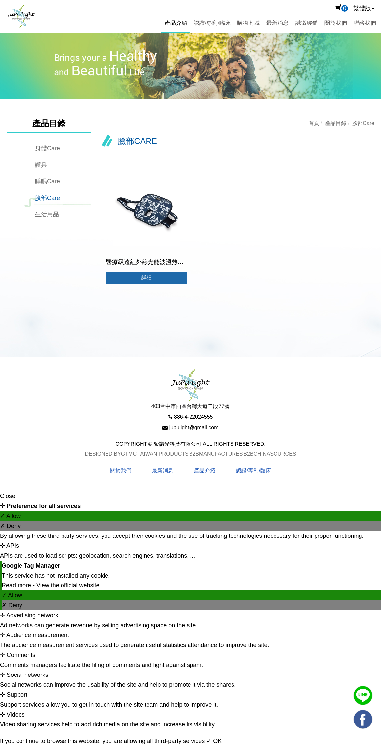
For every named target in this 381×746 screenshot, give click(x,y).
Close (7, 496)
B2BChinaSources (269, 454)
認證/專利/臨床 (212, 23)
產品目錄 (335, 123)
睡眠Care (47, 181)
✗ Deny (10, 526)
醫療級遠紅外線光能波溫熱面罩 (148, 262)
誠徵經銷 (306, 23)
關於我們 (335, 23)
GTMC (129, 454)
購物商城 (248, 23)
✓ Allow (10, 516)
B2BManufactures (216, 454)
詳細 (146, 277)
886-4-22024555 (193, 417)
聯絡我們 (365, 23)
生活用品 (47, 214)
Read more (17, 585)
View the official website (67, 585)
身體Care (47, 148)
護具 (41, 165)
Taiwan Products (163, 454)
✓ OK (214, 741)
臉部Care (47, 198)
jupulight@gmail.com (194, 427)
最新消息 (277, 23)
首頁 (314, 123)
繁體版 (362, 8)
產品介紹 (176, 23)
